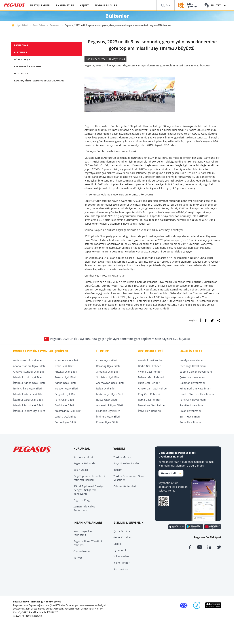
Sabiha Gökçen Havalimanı (196, 371)
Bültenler (55, 25)
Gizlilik (117, 543)
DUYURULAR (21, 73)
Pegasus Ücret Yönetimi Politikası (87, 543)
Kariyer (77, 557)
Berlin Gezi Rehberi (150, 366)
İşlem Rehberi (121, 562)
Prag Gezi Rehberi (149, 394)
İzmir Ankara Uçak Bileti (27, 388)
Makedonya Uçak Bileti (110, 394)
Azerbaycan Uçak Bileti (110, 383)
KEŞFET (84, 5)
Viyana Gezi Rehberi (150, 371)
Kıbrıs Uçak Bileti (106, 360)
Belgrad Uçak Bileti (66, 394)
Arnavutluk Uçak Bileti (109, 405)
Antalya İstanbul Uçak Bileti (29, 371)
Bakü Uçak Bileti (64, 405)
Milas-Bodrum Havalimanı (195, 388)
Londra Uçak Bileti (66, 416)
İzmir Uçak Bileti (64, 366)
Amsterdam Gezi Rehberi (153, 388)
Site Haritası (120, 569)
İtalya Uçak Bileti (106, 388)
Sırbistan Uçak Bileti (108, 377)
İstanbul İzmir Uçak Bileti (28, 377)
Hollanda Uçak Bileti (108, 411)
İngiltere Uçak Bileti (108, 416)
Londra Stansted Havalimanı (197, 394)
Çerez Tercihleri (122, 531)
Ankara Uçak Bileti (66, 377)
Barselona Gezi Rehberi (152, 405)
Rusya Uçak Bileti (106, 399)
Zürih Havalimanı (190, 416)
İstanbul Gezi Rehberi (151, 360)
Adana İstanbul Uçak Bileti (29, 366)
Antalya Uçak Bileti (66, 371)
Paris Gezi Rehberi (149, 383)
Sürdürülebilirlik (83, 457)
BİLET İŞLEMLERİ (40, 5)
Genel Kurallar (122, 537)
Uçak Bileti (21, 25)
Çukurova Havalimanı (192, 377)
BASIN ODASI (21, 45)
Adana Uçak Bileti (65, 383)
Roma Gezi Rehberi (149, 399)
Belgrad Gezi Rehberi (151, 377)
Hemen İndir (171, 473)
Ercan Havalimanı (190, 411)
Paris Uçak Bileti (64, 399)
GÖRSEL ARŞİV (22, 59)
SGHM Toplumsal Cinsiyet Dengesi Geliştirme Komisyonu (88, 490)
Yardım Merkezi (122, 457)
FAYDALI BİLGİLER (105, 5)
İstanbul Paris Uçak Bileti (28, 405)
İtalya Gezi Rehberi (149, 411)
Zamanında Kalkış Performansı (84, 508)
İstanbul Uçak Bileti (66, 360)
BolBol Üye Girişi (192, 5)
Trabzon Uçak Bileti (66, 388)
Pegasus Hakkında (84, 463)
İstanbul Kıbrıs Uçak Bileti (28, 394)
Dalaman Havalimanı (192, 383)
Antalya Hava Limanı (192, 360)
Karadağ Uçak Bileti (108, 366)
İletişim (117, 469)
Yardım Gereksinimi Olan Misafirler (128, 478)
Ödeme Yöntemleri (124, 486)
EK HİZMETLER (65, 5)
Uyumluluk (119, 550)
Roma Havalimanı (190, 422)
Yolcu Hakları (121, 556)
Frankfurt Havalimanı (192, 405)
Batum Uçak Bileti (65, 422)
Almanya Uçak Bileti (108, 371)
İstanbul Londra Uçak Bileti (29, 411)
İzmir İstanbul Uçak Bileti (28, 360)
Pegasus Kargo (82, 500)
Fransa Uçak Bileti (107, 422)
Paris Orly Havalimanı (193, 399)
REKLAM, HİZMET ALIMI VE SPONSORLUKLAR (39, 80)
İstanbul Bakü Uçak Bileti (28, 399)
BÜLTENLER (20, 52)
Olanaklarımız (81, 551)
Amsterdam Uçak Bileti (68, 411)
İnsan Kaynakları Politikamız (83, 533)
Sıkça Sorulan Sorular (126, 463)
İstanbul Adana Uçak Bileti (29, 383)
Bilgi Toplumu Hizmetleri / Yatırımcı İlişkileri (89, 478)
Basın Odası (39, 25)
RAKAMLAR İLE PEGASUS (27, 66)
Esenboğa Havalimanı (193, 366)
